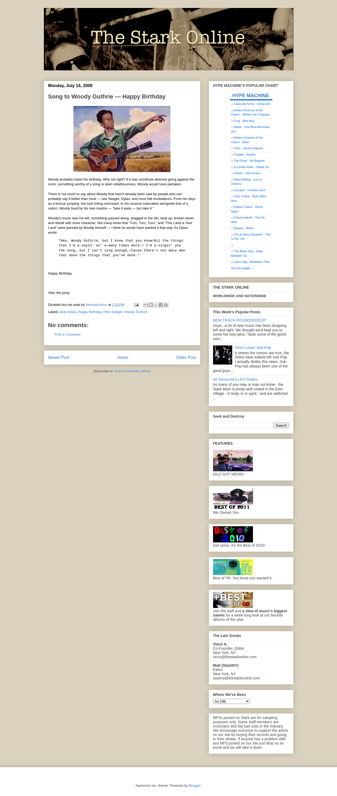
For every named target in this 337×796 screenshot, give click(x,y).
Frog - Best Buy (244, 120)
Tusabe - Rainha (245, 154)
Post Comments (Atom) (133, 371)
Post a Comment (68, 334)
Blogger (195, 786)
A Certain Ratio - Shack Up (251, 167)
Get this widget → (242, 268)
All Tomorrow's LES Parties (235, 379)
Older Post (186, 357)
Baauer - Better (244, 228)
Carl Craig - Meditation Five (252, 261)
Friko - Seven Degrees (248, 148)
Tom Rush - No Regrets (249, 160)
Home (122, 357)
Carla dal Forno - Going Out (252, 103)
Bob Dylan (68, 312)
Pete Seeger (112, 312)
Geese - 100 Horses (247, 173)
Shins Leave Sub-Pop (253, 347)
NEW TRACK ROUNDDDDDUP (239, 320)
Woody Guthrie (135, 312)
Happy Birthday (89, 312)
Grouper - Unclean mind (249, 190)
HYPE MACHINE (250, 95)
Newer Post (59, 357)
